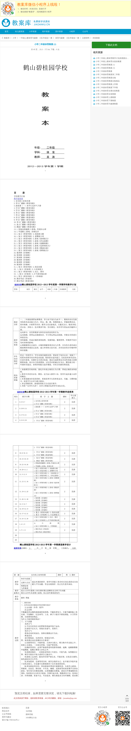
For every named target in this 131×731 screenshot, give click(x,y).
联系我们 (5, 708)
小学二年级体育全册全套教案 (108, 91)
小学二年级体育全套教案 (106, 94)
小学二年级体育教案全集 (106, 78)
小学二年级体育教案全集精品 (108, 81)
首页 (6, 31)
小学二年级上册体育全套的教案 (108, 61)
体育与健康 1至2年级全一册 (67, 38)
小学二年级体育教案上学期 (107, 84)
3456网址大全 (31, 718)
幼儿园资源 (19, 31)
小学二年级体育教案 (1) (105, 65)
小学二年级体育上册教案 (106, 97)
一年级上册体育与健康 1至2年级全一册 (35, 38)
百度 (27, 708)
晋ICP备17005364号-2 (10, 720)
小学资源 (32, 31)
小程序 (72, 31)
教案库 (7, 38)
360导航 (29, 711)
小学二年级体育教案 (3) (105, 68)
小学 (14, 38)
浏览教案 (96, 38)
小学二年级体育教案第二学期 (108, 74)
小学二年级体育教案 (104, 71)
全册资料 (85, 38)
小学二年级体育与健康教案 (107, 104)
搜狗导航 (29, 714)
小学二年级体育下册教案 (106, 101)
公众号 (85, 31)
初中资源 (46, 31)
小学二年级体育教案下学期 (107, 88)
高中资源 (59, 31)
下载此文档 (111, 45)
